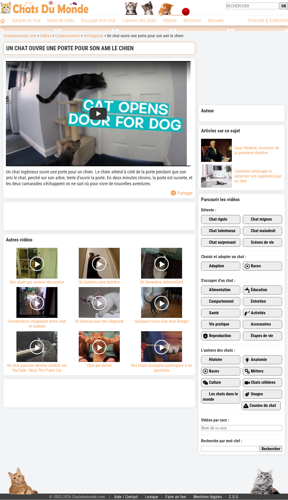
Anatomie (256, 359)
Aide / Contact (126, 496)
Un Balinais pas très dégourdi (99, 305)
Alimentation (217, 290)
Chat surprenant (219, 242)
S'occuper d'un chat (98, 20)
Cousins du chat (259, 405)
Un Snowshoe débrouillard (161, 266)
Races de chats (60, 20)
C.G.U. (234, 496)
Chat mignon (258, 219)
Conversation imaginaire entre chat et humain (37, 308)
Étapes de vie (259, 336)
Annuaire (216, 20)
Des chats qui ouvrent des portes (37, 266)
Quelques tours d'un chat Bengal (161, 305)
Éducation (256, 290)
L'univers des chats (139, 20)
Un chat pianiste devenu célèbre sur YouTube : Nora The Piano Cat (37, 352)
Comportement (218, 301)
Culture (212, 382)
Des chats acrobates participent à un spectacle (161, 352)
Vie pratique (216, 324)
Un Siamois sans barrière (99, 266)
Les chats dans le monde (220, 396)
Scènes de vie (259, 242)
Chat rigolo (215, 219)
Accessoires (258, 324)
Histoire (212, 359)
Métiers (254, 371)
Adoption (213, 266)
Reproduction (217, 336)
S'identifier (278, 20)
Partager (182, 193)
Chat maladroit (260, 231)
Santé (211, 313)
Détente (169, 20)
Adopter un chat (26, 20)
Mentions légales (207, 496)
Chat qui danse (99, 349)
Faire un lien (175, 496)
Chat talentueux (219, 231)
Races (253, 266)
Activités (255, 313)
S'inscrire (256, 20)
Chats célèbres (260, 382)
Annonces (192, 20)
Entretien (255, 301)
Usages (254, 394)
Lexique (151, 496)
